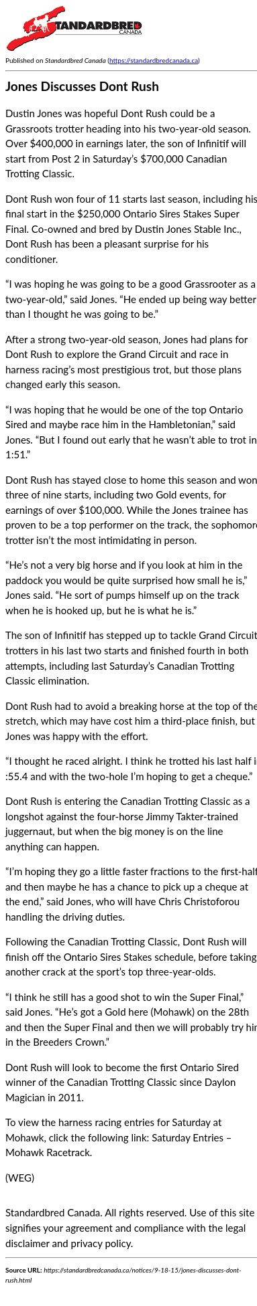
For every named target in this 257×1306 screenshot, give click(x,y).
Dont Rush (28, 199)
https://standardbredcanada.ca (153, 60)
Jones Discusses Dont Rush (82, 86)
